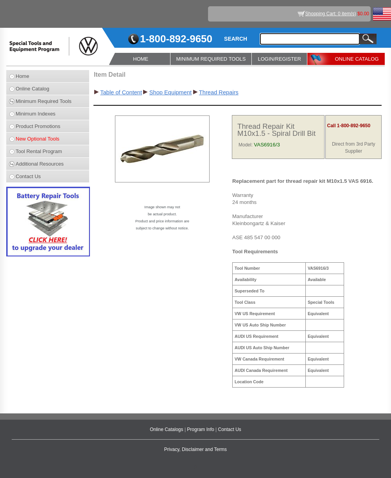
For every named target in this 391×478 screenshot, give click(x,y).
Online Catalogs (167, 429)
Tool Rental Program (39, 151)
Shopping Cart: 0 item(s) (330, 13)
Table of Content (121, 92)
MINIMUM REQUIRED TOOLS (211, 59)
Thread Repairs (219, 92)
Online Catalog (32, 89)
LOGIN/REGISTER (279, 59)
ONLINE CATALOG (356, 59)
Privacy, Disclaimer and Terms (195, 449)
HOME (140, 59)
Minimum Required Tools (44, 101)
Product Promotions (38, 126)
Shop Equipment (170, 92)
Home (22, 76)
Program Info (201, 429)
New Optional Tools (37, 139)
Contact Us (28, 176)
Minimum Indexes (36, 114)
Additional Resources (40, 164)
